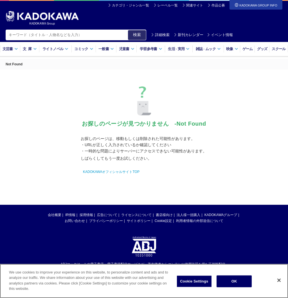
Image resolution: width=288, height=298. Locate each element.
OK (234, 281)
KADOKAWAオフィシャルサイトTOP (111, 172)
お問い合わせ (75, 221)
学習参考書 (151, 49)
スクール (278, 49)
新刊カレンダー (188, 35)
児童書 (126, 49)
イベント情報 (220, 35)
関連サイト (194, 5)
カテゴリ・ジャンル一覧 (130, 5)
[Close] (279, 280)
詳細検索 (160, 35)
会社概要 (54, 215)
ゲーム (247, 49)
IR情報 (70, 215)
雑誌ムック (208, 49)
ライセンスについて (136, 215)
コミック (83, 49)
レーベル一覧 (168, 5)
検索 (137, 34)
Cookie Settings (194, 281)
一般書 (106, 49)
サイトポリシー (138, 221)
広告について (107, 215)
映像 (232, 49)
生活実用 (179, 49)
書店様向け (164, 215)
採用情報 (86, 215)
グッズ (262, 49)
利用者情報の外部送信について (199, 221)
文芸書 (10, 49)
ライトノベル (55, 49)
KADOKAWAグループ (220, 215)
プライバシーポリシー (106, 221)
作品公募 (218, 5)
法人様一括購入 (188, 215)
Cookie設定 (163, 221)
